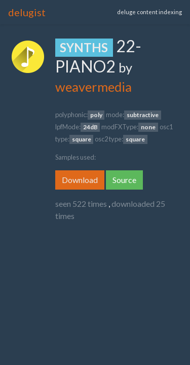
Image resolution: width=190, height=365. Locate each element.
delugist (27, 12)
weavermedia (93, 86)
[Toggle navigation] (85, 12)
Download (80, 180)
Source (124, 180)
